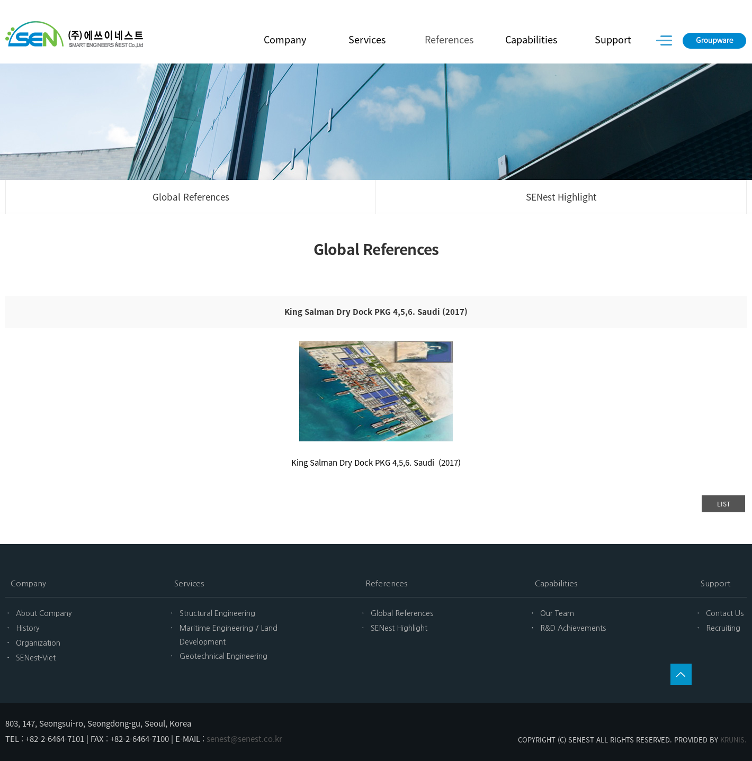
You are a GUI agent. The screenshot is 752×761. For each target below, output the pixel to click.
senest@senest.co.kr (244, 739)
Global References (191, 196)
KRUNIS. (733, 740)
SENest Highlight (561, 196)
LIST (723, 504)
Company (285, 39)
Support (613, 39)
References (449, 39)
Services (367, 39)
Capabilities (531, 39)
